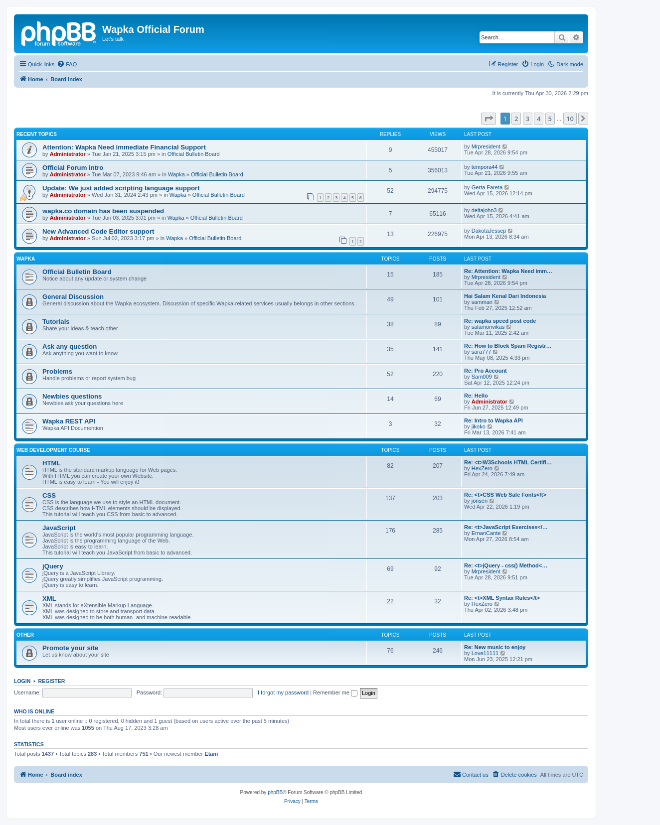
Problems (57, 371)
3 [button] (527, 118)
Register (51, 681)
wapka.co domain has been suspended (103, 211)
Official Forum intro (72, 167)
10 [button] (570, 118)
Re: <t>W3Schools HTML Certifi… (508, 462)
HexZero (482, 468)
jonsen (480, 501)
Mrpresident (486, 146)
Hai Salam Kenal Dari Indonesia (505, 296)
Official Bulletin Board (193, 154)
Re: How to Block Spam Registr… (507, 346)
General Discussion (73, 296)
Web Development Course (53, 450)
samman (482, 302)
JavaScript (59, 528)
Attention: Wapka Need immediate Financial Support (124, 147)
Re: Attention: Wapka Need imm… (508, 271)
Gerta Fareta (487, 187)
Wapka (176, 174)
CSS (49, 495)
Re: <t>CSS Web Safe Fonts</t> (505, 495)
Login (22, 681)
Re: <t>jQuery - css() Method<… (505, 565)
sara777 (482, 352)
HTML (51, 463)
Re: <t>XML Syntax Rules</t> (502, 598)
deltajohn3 (484, 210)
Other (25, 635)
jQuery (52, 566)
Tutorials (56, 321)
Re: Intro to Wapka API (493, 420)
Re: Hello (476, 396)
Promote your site (70, 648)
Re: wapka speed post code (500, 321)
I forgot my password (283, 692)
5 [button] (550, 118)
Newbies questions (72, 396)
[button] (488, 119)
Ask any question (69, 346)
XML (49, 598)
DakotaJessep (489, 231)
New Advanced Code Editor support (98, 231)
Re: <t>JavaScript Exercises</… (506, 527)
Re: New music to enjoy (494, 647)
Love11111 (485, 653)
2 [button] (516, 118)
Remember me (335, 692)
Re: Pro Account (485, 371)
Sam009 (482, 377)
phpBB (275, 792)
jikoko (479, 426)
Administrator (68, 154)
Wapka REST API (68, 421)
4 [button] (538, 118)
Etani (211, 754)
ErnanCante (486, 533)
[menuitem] (67, 64)
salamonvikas (488, 327)
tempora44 (485, 167)
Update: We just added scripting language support (121, 188)
